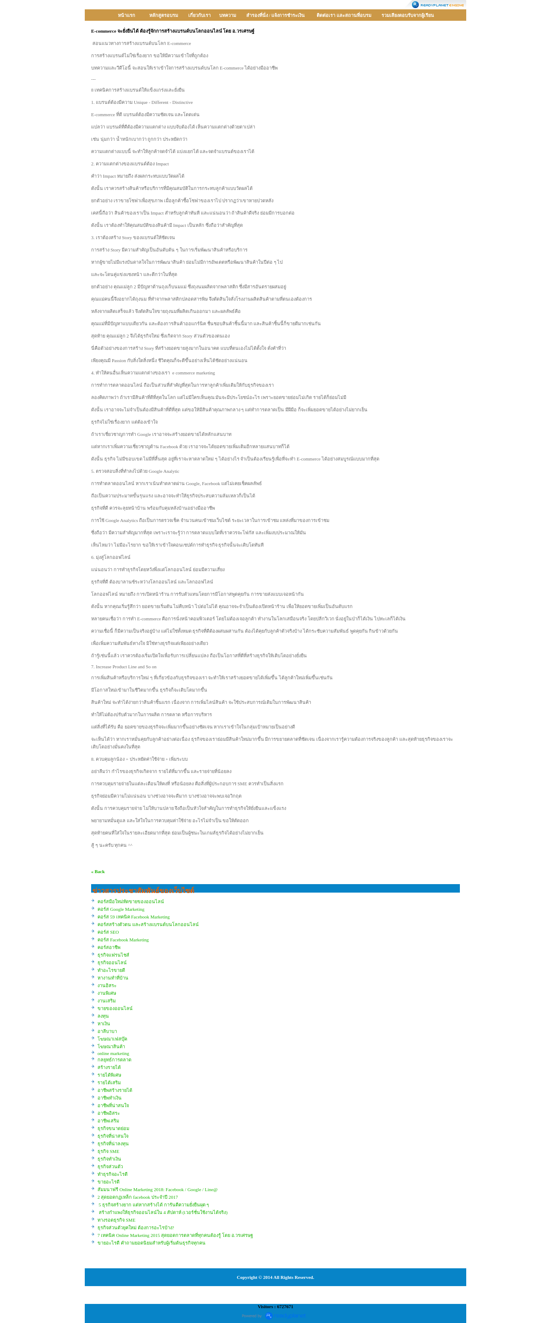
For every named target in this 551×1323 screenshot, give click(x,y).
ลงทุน (103, 1016)
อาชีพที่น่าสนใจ (113, 1105)
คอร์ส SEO (108, 932)
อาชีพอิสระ (108, 1113)
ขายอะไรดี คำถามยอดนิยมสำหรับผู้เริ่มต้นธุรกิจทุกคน (151, 1242)
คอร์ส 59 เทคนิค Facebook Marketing (133, 916)
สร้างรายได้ (109, 1067)
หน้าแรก (126, 15)
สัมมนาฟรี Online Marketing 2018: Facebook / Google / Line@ (157, 1189)
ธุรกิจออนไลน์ (112, 962)
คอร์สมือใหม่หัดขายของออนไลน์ (130, 901)
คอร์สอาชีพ (108, 947)
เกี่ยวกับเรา (199, 15)
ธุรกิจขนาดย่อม (113, 1128)
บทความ (227, 15)
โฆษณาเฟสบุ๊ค (112, 1038)
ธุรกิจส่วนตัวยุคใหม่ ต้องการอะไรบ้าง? (135, 1227)
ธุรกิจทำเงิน (109, 1158)
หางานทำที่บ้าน (112, 977)
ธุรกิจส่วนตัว (110, 1166)
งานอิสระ (107, 985)
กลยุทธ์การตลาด (114, 1059)
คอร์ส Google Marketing (121, 909)
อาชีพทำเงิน (109, 1097)
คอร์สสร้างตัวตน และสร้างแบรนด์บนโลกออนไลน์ (148, 924)
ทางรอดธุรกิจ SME (116, 1220)
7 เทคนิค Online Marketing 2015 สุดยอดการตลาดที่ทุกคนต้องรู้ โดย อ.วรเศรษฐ (175, 1235)
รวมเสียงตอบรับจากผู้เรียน (407, 15)
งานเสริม (106, 1000)
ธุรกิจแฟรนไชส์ (113, 954)
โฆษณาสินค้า (111, 1046)
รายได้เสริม (109, 1082)
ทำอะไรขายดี (111, 970)
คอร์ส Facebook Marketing (123, 939)
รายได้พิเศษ (109, 1074)
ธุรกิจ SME (108, 1151)
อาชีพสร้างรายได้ (114, 1090)
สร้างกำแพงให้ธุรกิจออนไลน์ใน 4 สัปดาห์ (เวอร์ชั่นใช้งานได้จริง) (162, 1212)
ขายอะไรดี (108, 1181)
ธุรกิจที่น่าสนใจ (112, 1136)
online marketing (113, 1053)
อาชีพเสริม (108, 1120)
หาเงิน (103, 1023)
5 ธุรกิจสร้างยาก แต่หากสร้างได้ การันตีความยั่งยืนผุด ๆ (153, 1204)
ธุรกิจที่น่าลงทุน (113, 1143)
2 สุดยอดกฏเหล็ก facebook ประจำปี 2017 (137, 1197)
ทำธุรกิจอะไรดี (112, 1174)
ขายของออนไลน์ (115, 1008)
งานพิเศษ (106, 993)
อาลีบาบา (107, 1031)
